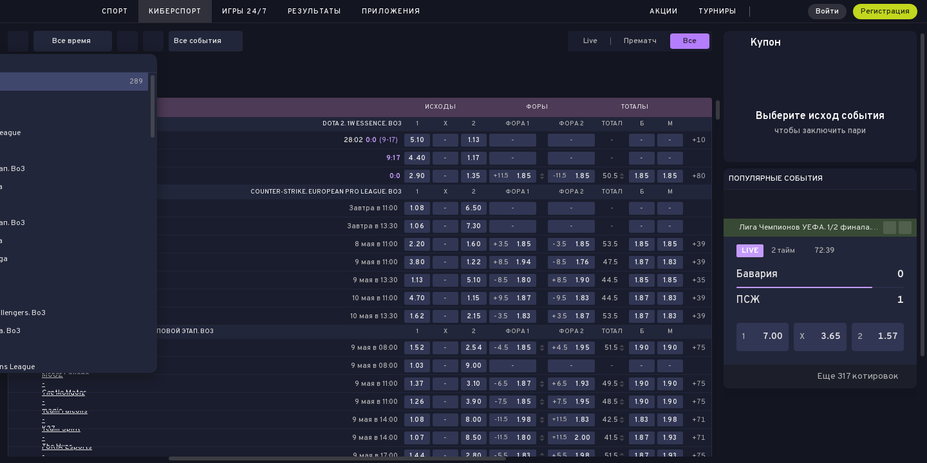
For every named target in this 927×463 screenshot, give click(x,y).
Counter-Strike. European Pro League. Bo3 (326, 192)
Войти (827, 11)
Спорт (115, 11)
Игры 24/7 (244, 11)
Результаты (314, 11)
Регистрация (885, 11)
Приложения (391, 11)
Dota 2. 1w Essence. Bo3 (362, 124)
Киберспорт (175, 11)
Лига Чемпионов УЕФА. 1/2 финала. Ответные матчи (811, 227)
